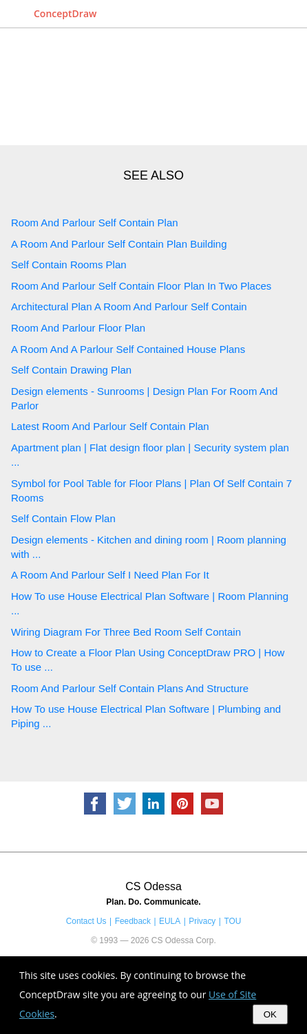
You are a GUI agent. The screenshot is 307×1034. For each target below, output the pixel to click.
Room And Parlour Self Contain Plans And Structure (129, 688)
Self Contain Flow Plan (63, 518)
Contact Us (86, 921)
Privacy (202, 921)
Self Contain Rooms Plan (69, 264)
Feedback (133, 921)
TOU (232, 921)
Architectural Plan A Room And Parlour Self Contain (129, 306)
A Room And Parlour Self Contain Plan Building (119, 244)
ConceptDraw (65, 13)
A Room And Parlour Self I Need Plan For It (110, 575)
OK (270, 1014)
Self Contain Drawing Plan (71, 370)
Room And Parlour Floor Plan (78, 328)
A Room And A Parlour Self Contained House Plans (128, 349)
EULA (169, 921)
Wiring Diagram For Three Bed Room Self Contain (126, 632)
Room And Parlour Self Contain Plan (94, 222)
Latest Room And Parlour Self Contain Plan (110, 426)
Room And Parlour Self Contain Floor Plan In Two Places (141, 286)
